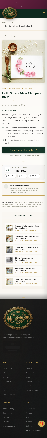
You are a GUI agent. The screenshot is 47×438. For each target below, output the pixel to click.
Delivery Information (33, 361)
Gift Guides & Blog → (33, 419)
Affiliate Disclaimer (33, 379)
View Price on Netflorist (23, 150)
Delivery (13, 22)
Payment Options (32, 370)
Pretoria (6, 410)
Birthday (29, 401)
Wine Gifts (7, 365)
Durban (6, 406)
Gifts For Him (8, 374)
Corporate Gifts (9, 383)
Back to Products (10, 36)
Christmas (29, 414)
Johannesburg (8, 397)
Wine (27, 406)
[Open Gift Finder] (41, 424)
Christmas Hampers (10, 361)
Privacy (22, 434)
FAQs (28, 365)
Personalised (31, 397)
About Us (29, 357)
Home (4, 22)
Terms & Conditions (33, 374)
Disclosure (30, 434)
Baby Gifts (7, 370)
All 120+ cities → (9, 414)
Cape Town (7, 401)
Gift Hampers (8, 357)
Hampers (29, 410)
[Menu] (44, 13)
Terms (15, 434)
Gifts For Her (8, 379)
